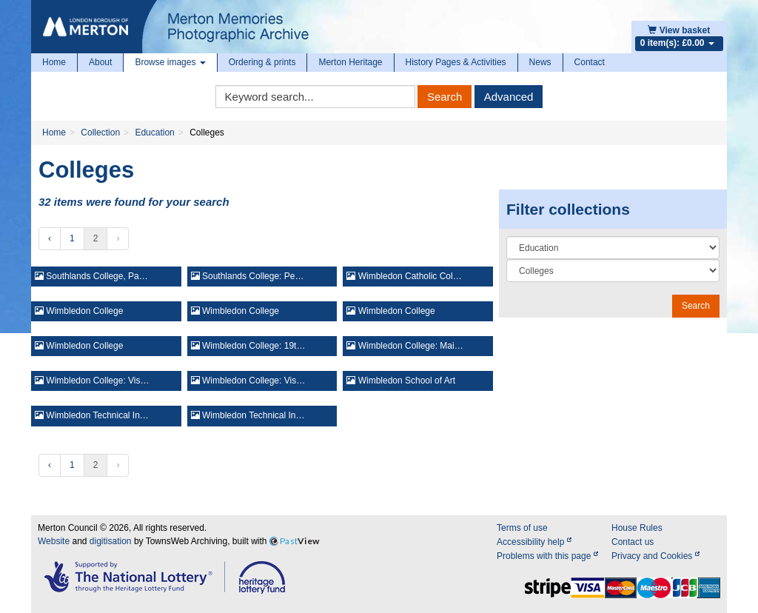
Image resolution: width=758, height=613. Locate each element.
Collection (100, 132)
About (100, 62)
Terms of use (522, 528)
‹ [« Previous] (49, 238)
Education (154, 132)
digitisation (111, 541)
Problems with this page (547, 556)
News (540, 62)
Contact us (632, 542)
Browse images (170, 62)
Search (445, 96)
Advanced (509, 96)
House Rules (637, 528)
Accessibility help (534, 542)
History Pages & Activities (456, 62)
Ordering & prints (262, 62)
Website (54, 541)
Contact (589, 62)
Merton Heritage (350, 62)
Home (54, 62)
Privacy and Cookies (655, 556)
